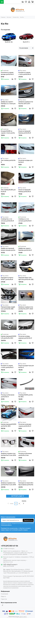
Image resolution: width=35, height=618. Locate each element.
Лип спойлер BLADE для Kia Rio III (8, 190)
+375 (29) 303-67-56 (9, 546)
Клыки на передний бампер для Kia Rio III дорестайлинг (24, 132)
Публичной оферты (6, 525)
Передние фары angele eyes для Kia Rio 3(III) (8, 308)
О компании (4, 594)
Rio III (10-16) (9, 42)
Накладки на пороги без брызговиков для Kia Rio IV (25, 484)
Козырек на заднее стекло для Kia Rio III (24, 73)
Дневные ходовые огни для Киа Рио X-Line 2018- (8, 484)
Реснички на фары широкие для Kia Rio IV (25, 337)
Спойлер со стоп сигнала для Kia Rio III (24, 220)
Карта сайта (23, 616)
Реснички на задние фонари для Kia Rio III (7, 73)
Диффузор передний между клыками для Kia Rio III (8, 249)
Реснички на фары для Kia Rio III (25, 161)
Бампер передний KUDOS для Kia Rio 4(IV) (8, 425)
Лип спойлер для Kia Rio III (8, 161)
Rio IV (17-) (26, 42)
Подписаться (28, 520)
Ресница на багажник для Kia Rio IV (7, 396)
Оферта (3, 596)
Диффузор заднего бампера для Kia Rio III (25, 249)
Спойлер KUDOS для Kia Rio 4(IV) (25, 396)
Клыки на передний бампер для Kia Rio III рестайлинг (24, 191)
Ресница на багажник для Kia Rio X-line (25, 454)
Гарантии (4, 599)
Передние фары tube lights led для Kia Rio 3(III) (25, 278)
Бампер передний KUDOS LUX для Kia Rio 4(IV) (8, 337)
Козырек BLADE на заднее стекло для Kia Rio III (8, 132)
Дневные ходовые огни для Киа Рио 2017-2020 (25, 308)
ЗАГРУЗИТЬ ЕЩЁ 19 (17, 496)
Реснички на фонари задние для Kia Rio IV (24, 425)
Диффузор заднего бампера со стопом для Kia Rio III (8, 103)
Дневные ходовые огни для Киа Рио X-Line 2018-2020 (8, 454)
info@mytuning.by (8, 548)
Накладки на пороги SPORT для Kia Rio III (7, 278)
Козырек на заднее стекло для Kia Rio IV (7, 366)
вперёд (24, 502)
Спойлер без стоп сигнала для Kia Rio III (7, 220)
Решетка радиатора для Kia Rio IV (26, 366)
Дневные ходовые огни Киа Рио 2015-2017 (25, 102)
